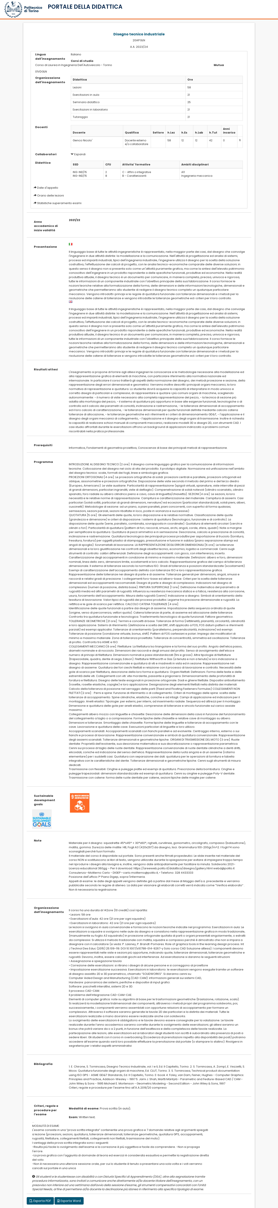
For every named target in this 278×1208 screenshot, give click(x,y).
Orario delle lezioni (50, 195)
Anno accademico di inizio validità (46, 226)
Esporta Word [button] (69, 1201)
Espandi (78, 154)
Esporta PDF (40, 1201)
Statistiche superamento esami (59, 203)
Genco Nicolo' (83, 140)
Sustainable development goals (44, 800)
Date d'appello (47, 188)
